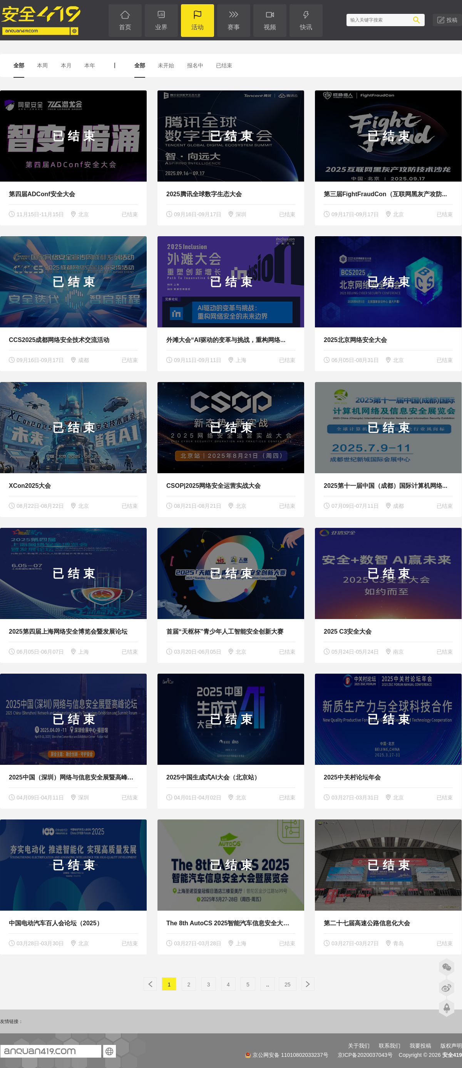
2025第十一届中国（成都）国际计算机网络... (385, 485)
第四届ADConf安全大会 (42, 194)
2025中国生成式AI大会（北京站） (213, 777)
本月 (66, 65)
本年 (89, 65)
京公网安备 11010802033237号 (286, 1055)
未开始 (166, 65)
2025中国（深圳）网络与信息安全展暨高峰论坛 (74, 777)
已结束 (224, 65)
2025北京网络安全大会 (355, 340)
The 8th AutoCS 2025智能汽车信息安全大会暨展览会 (240, 923)
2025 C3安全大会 (348, 631)
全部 (18, 65)
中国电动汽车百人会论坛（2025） (56, 923)
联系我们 (389, 1046)
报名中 (195, 65)
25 (288, 984)
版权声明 (451, 1046)
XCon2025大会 (30, 485)
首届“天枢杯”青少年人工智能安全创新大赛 (224, 631)
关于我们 (359, 1046)
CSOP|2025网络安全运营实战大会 (213, 485)
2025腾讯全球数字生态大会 (204, 194)
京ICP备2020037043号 (365, 1055)
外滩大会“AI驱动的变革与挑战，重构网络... (225, 340)
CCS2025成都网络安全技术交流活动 (59, 340)
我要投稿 (420, 1046)
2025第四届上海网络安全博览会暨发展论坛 (68, 631)
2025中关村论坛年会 (352, 777)
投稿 (452, 20)
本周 (42, 65)
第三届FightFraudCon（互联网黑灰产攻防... (385, 194)
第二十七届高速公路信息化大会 (367, 923)
